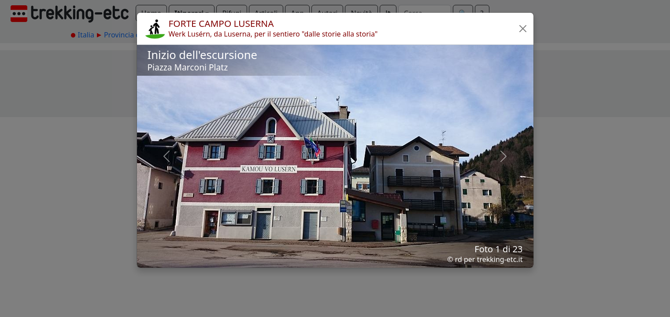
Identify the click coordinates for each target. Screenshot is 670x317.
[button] (523, 29)
